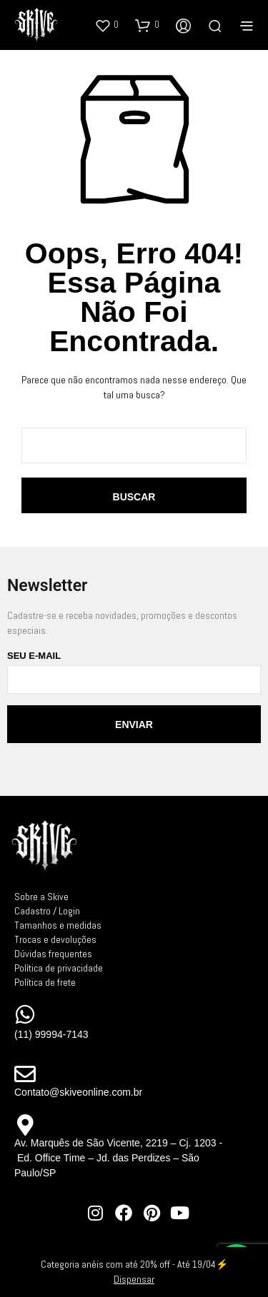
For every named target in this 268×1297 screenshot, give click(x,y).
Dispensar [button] (134, 1279)
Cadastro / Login (47, 910)
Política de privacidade (58, 968)
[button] (106, 25)
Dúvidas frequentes (53, 953)
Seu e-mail (134, 672)
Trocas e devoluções (55, 939)
